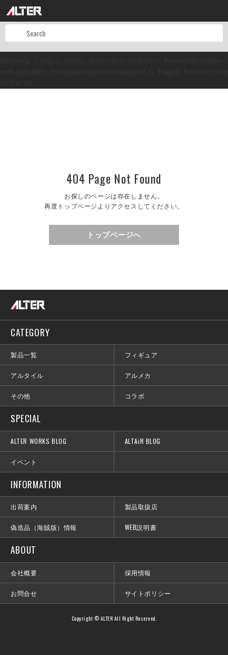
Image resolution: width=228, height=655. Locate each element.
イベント (24, 461)
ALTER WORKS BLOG (39, 440)
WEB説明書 (141, 527)
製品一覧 (24, 354)
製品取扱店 (141, 506)
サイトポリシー (148, 592)
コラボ (135, 395)
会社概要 (24, 572)
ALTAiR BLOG (143, 440)
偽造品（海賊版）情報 (44, 527)
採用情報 (138, 572)
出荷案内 (24, 506)
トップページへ (114, 235)
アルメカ (138, 375)
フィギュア (141, 354)
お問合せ (24, 592)
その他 (21, 395)
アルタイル (27, 375)
